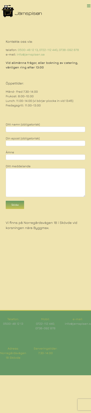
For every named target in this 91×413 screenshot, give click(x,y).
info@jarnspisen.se (31, 54)
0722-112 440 (48, 49)
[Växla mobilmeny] (89, 6)
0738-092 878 (69, 49)
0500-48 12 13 (28, 49)
